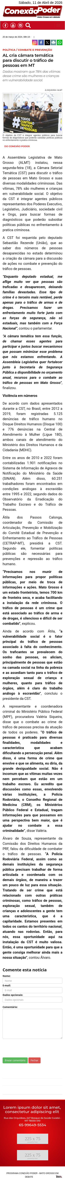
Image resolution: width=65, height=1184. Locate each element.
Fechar (34, 1060)
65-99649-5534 (32, 1125)
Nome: (7, 976)
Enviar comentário (15, 1060)
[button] (28, 24)
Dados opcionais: (13, 995)
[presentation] (29, 1048)
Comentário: (10, 1007)
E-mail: (7, 985)
